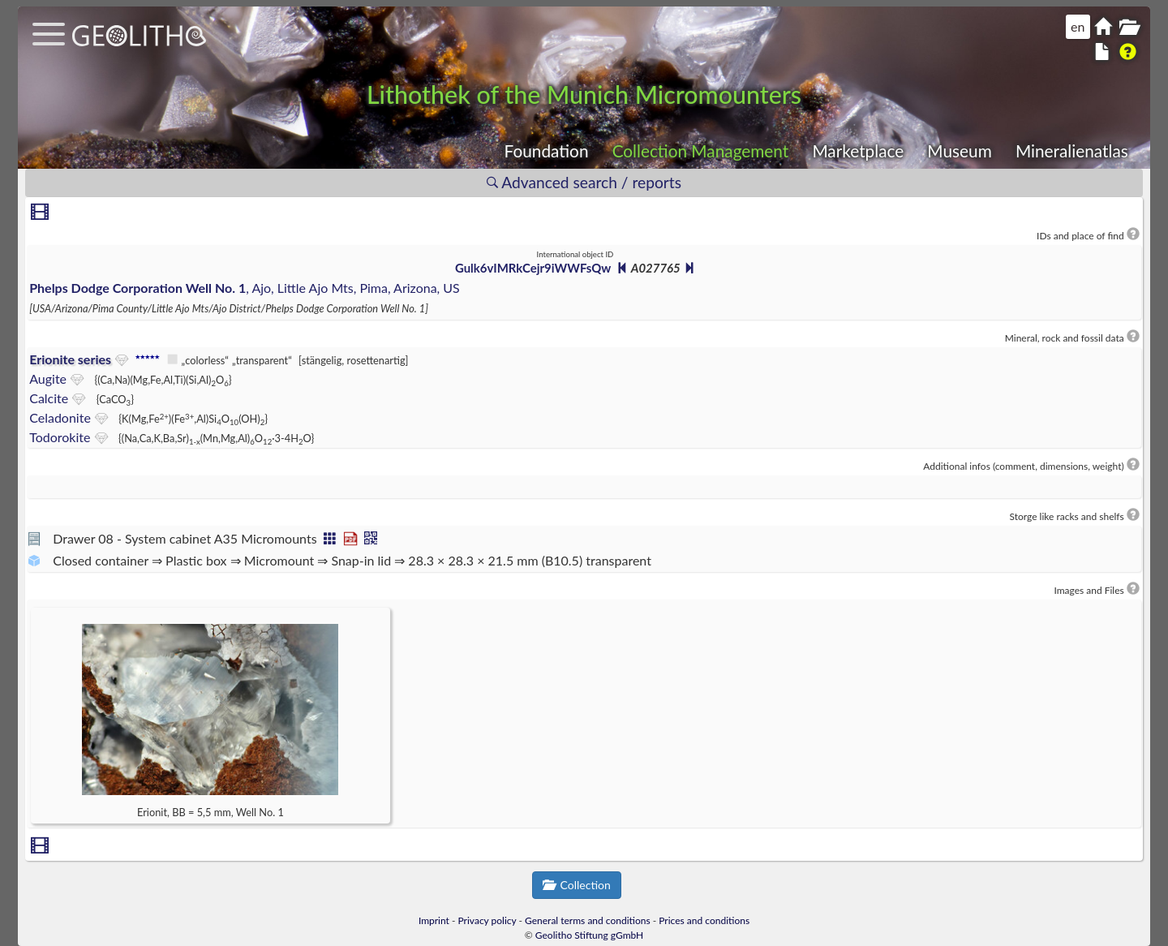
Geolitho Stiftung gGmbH (589, 935)
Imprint (434, 920)
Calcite (48, 398)
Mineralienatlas (1072, 150)
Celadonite (60, 417)
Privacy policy (487, 920)
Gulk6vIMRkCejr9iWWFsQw (533, 267)
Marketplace (858, 150)
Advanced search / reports (584, 182)
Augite (48, 378)
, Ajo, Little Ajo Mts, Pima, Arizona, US (244, 287)
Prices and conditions (704, 920)
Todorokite (59, 437)
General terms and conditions (588, 920)
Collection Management (700, 150)
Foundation (547, 150)
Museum (959, 150)
